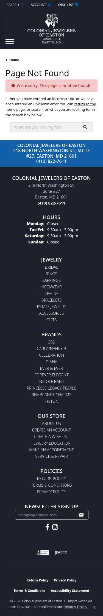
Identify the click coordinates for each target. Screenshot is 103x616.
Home (14, 60)
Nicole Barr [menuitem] (51, 381)
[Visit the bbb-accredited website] (42, 552)
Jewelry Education (51, 443)
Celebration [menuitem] (51, 355)
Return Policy (51, 478)
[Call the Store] (51, 203)
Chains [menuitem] (51, 293)
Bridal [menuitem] (51, 267)
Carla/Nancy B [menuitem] (51, 348)
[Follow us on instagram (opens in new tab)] (55, 527)
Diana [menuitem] (51, 361)
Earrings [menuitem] (51, 280)
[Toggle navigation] (10, 44)
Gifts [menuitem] (51, 319)
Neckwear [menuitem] (51, 286)
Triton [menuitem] (52, 401)
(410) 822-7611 (51, 161)
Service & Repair (51, 456)
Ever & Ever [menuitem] (51, 368)
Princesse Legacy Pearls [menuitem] (51, 388)
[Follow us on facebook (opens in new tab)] (47, 527)
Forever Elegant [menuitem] (51, 374)
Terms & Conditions (51, 485)
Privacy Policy (51, 491)
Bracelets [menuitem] (51, 300)
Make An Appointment (51, 449)
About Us (51, 423)
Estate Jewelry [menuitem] (51, 306)
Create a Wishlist (51, 436)
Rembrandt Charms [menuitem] (51, 394)
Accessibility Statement (70, 590)
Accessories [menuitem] (51, 313)
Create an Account (51, 430)
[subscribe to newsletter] (81, 515)
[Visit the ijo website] (61, 552)
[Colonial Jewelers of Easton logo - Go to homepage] (51, 27)
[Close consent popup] (94, 607)
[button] (14, 5)
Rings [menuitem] (51, 273)
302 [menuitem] (51, 342)
